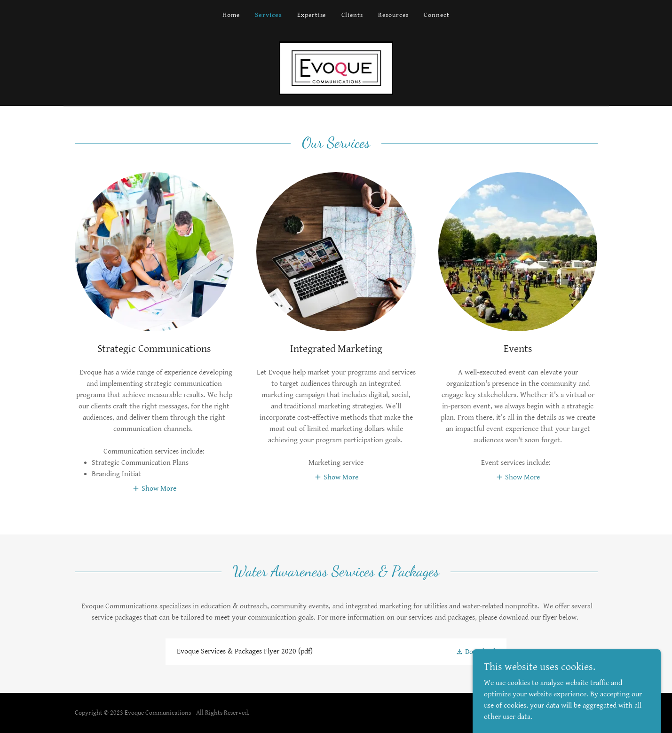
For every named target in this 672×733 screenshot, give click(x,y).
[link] (336, 68)
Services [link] (268, 15)
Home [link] (231, 15)
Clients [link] (352, 15)
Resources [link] (393, 15)
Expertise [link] (311, 15)
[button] (154, 488)
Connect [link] (437, 15)
